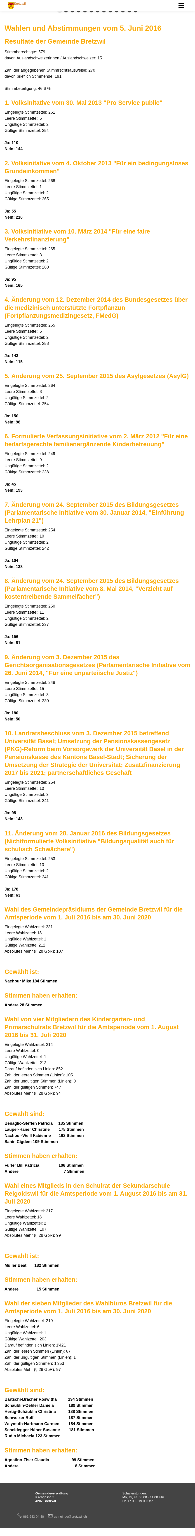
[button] (181, 5)
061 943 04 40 (35, 1516)
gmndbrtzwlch (70, 1516)
